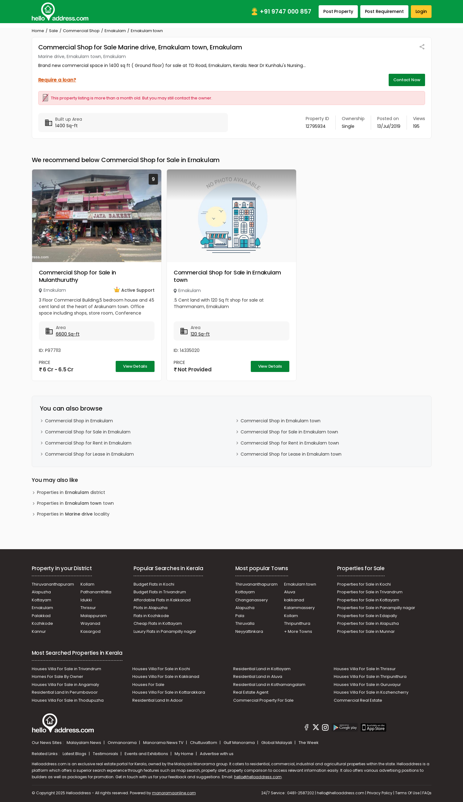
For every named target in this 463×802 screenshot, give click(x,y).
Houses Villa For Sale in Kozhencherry (371, 692)
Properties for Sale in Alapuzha (368, 623)
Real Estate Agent (250, 692)
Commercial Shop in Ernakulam (79, 421)
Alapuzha (41, 592)
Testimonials (106, 754)
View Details (135, 366)
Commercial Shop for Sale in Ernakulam (87, 432)
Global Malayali (277, 743)
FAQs (427, 793)
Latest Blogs (75, 754)
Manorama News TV (163, 743)
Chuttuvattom (204, 743)
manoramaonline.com (174, 793)
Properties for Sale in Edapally (367, 616)
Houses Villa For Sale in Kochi (161, 669)
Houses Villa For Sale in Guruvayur (367, 684)
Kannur (39, 631)
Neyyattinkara (249, 631)
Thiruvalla (244, 623)
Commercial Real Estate (358, 700)
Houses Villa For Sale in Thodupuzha (68, 700)
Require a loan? (57, 79)
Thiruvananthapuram (53, 584)
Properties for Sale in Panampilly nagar (376, 608)
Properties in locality (73, 514)
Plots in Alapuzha (150, 608)
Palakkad (41, 616)
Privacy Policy (379, 793)
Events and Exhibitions (147, 754)
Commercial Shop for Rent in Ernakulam (88, 443)
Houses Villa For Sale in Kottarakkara (168, 692)
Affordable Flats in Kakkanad (162, 600)
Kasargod (91, 631)
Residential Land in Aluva (257, 676)
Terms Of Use (407, 793)
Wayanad (90, 623)
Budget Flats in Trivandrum (160, 592)
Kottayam (41, 600)
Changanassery (251, 600)
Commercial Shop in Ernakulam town (280, 421)
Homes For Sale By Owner (57, 676)
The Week (309, 743)
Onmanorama (123, 743)
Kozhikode (42, 623)
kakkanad (294, 600)
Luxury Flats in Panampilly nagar (165, 631)
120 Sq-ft (200, 334)
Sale (53, 31)
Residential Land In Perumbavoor (65, 692)
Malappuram (94, 616)
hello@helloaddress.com (258, 776)
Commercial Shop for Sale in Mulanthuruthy (77, 276)
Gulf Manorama (240, 743)
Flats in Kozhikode (151, 616)
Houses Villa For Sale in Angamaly (65, 684)
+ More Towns (298, 631)
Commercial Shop (81, 31)
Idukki (86, 600)
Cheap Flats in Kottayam (158, 623)
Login (421, 11)
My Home (184, 754)
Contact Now (406, 80)
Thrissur (88, 608)
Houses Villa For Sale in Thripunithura (370, 676)
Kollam (87, 584)
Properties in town (75, 503)
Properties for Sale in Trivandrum (370, 592)
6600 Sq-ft (68, 334)
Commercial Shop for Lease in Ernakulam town (291, 454)
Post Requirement (384, 11)
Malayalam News (84, 743)
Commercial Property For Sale (263, 700)
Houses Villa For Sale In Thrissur (365, 669)
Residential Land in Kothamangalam (269, 684)
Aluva (289, 592)
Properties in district (71, 492)
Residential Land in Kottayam (262, 669)
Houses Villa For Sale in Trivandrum (66, 669)
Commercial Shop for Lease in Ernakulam (89, 454)
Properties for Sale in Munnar (366, 631)
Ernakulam (115, 31)
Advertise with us (217, 754)
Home (38, 31)
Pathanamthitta (96, 592)
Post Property (338, 11)
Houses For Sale (148, 684)
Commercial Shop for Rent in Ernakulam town (290, 443)
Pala (239, 616)
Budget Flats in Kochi (154, 584)
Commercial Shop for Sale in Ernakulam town (227, 276)
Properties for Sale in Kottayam (368, 600)
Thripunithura (297, 623)
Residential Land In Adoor (157, 700)
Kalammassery (299, 608)
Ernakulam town (300, 584)
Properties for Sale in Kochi (364, 584)
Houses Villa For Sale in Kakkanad (165, 676)
